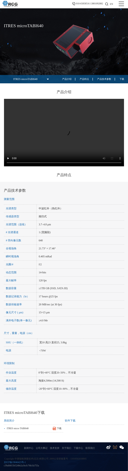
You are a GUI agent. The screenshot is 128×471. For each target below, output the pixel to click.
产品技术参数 (104, 79)
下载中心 (78, 448)
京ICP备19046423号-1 (15, 462)
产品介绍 (66, 79)
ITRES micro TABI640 (33, 428)
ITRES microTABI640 (25, 79)
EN (111, 4)
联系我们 (90, 448)
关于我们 (66, 448)
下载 (122, 79)
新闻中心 (28, 448)
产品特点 (84, 79)
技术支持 (54, 448)
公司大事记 (42, 448)
